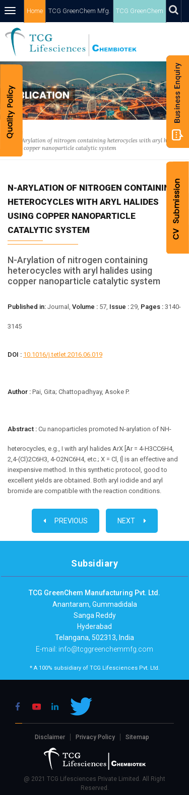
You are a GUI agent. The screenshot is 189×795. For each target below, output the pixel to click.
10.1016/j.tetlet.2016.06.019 (62, 354)
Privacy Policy (95, 737)
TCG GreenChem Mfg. (79, 11)
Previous (65, 521)
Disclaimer (50, 737)
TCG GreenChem (139, 11)
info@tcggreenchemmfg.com (105, 649)
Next (131, 521)
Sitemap (137, 737)
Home (35, 11)
